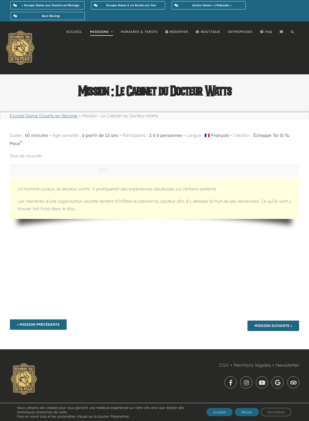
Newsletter (287, 365)
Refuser (243, 412)
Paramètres (274, 412)
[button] (292, 31)
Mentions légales (252, 365)
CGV (224, 365)
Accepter (213, 412)
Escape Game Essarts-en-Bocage (43, 116)
